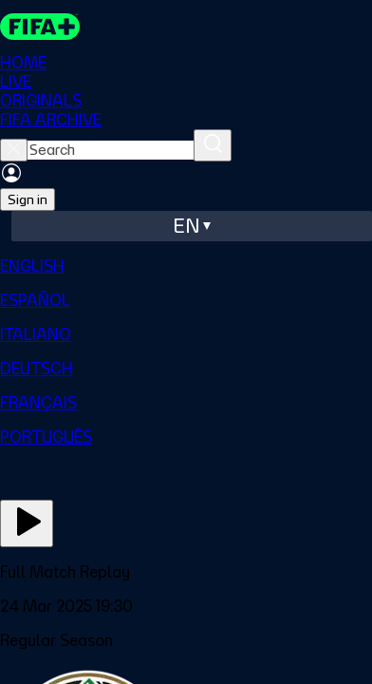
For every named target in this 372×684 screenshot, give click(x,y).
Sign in (27, 199)
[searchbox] (111, 150)
